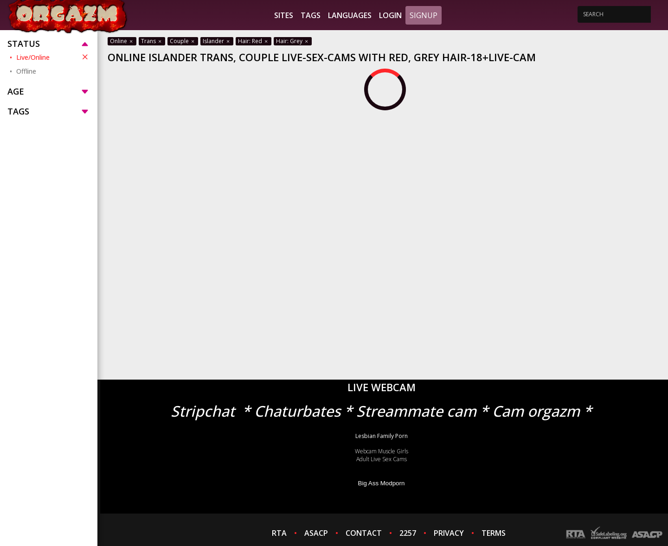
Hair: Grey (292, 41)
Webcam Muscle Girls (381, 451)
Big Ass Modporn (381, 483)
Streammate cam (416, 411)
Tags (311, 15)
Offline (26, 71)
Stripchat (203, 411)
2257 (407, 533)
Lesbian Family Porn (381, 436)
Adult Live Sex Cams (381, 459)
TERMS (494, 533)
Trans (152, 41)
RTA (279, 533)
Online (122, 41)
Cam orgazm (536, 411)
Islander (217, 41)
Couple (183, 41)
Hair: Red (253, 41)
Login (390, 15)
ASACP (316, 533)
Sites (283, 15)
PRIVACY (449, 533)
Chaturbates (297, 411)
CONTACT (364, 533)
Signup (423, 15)
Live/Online (53, 57)
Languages (350, 15)
